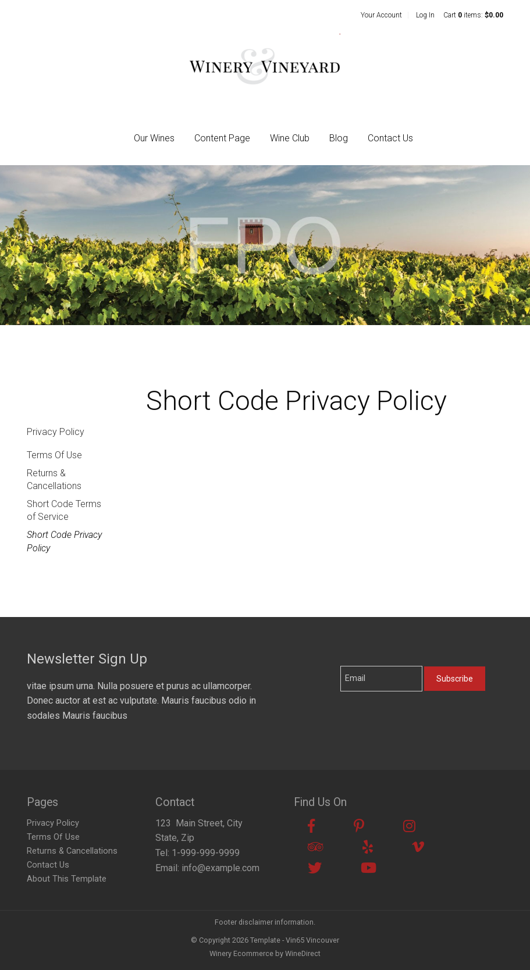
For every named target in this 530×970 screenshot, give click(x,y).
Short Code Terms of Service (64, 510)
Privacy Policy (55, 431)
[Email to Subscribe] (381, 678)
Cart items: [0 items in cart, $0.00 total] (473, 15)
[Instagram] (409, 826)
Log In (425, 15)
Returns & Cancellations (54, 479)
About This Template (66, 879)
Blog (338, 138)
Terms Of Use (54, 455)
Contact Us (390, 138)
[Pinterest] (359, 826)
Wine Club (290, 138)
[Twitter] (315, 868)
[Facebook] (311, 826)
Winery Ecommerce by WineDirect (265, 953)
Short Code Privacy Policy (64, 541)
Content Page (222, 138)
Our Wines (154, 138)
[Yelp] (367, 847)
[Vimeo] (418, 847)
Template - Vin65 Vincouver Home (265, 65)
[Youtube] (368, 868)
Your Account (381, 15)
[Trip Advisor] (315, 847)
